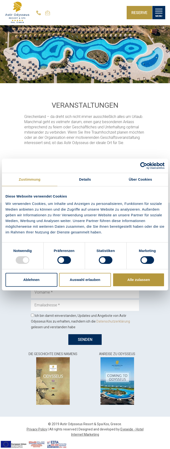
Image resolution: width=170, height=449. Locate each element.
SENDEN (85, 339)
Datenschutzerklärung (113, 321)
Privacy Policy (37, 429)
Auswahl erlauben (85, 280)
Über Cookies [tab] (140, 179)
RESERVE (139, 12)
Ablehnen (31, 280)
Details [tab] (85, 179)
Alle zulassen (138, 280)
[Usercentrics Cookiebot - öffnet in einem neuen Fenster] (144, 165)
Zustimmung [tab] (29, 179)
